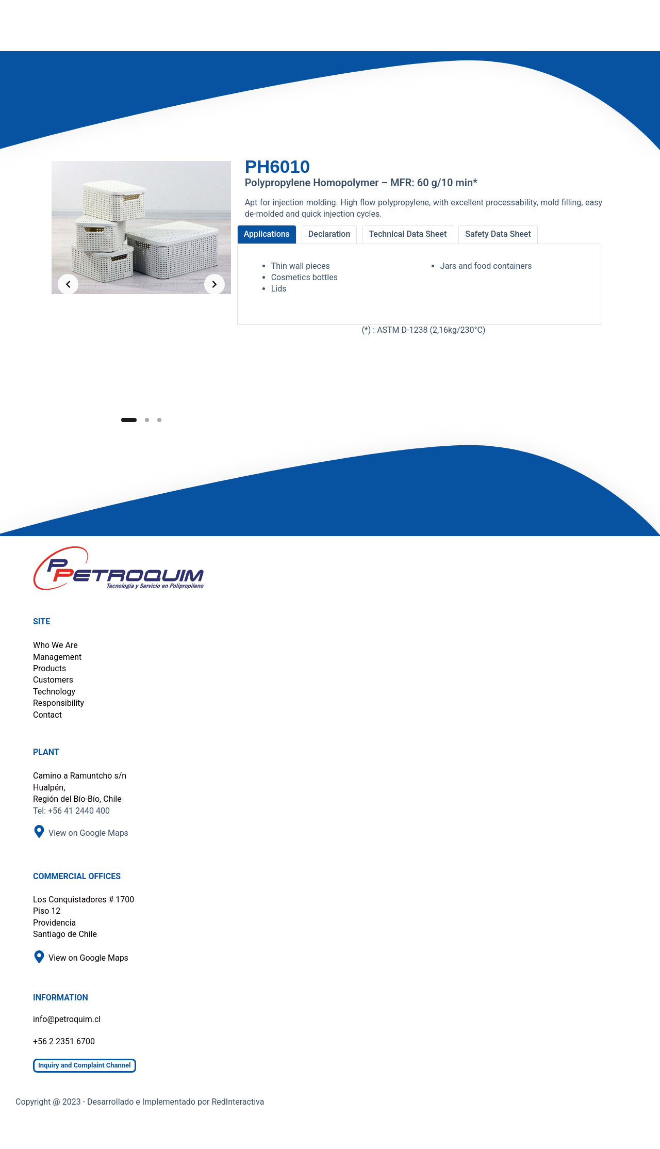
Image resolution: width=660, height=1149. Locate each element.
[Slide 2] (147, 420)
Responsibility (58, 703)
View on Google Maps (88, 833)
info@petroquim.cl (67, 1019)
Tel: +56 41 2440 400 (71, 811)
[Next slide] (214, 284)
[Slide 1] (129, 420)
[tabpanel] (420, 284)
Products (49, 668)
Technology (54, 692)
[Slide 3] (159, 420)
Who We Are (55, 645)
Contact (47, 715)
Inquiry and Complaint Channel (84, 1065)
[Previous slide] (68, 284)
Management (57, 657)
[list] (141, 284)
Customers (53, 680)
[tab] (267, 234)
